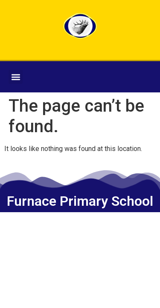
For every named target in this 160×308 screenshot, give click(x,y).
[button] (16, 77)
